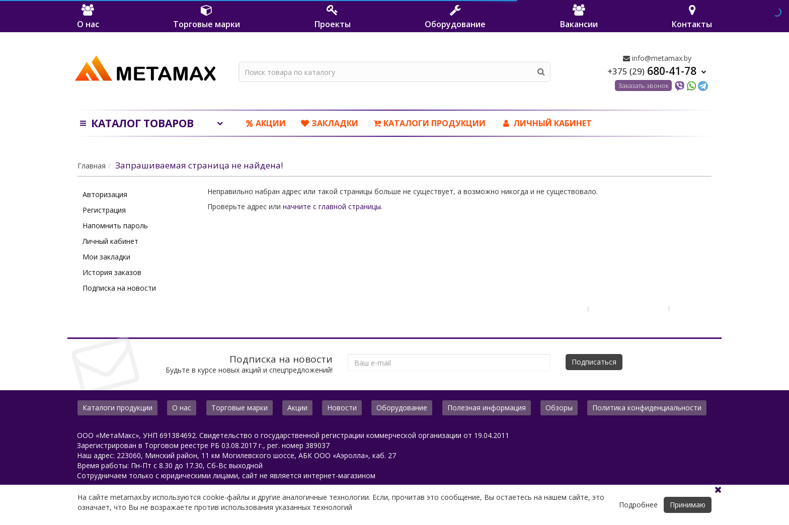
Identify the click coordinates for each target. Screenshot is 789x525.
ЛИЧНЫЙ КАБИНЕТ (546, 123)
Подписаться (594, 362)
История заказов (112, 272)
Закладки (329, 123)
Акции (266, 123)
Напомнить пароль (115, 225)
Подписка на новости (119, 288)
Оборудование (401, 407)
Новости (342, 407)
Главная (91, 165)
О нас (181, 407)
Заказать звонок (643, 85)
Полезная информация (486, 407)
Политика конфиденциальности (646, 407)
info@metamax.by (657, 58)
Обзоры (559, 407)
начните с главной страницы (332, 206)
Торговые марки (239, 407)
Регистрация (104, 210)
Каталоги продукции (429, 123)
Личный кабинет (110, 241)
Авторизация (105, 194)
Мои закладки (106, 256)
